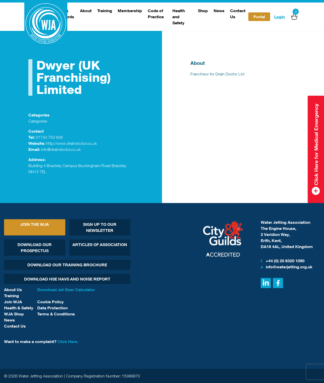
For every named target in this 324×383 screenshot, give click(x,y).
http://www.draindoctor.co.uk (71, 143)
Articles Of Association (99, 244)
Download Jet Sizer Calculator (66, 289)
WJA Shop (14, 313)
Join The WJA (34, 224)
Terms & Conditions (56, 313)
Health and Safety (178, 16)
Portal (259, 16)
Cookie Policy (50, 301)
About (86, 10)
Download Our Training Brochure (67, 264)
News (219, 10)
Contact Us (238, 13)
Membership (130, 10)
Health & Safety (18, 307)
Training (104, 10)
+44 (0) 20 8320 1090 (283, 261)
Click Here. (67, 341)
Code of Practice (156, 13)
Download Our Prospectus (34, 247)
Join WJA (13, 301)
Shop (203, 10)
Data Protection (52, 307)
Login (279, 16)
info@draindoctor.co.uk (61, 149)
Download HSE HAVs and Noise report (67, 278)
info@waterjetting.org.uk (286, 267)
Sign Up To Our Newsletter (99, 227)
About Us (13, 289)
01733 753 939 (49, 137)
